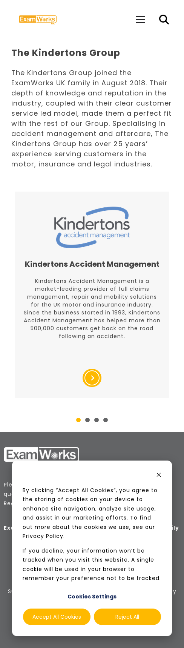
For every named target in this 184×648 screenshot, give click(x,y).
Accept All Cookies (56, 617)
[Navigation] (140, 19)
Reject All (127, 617)
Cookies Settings (92, 596)
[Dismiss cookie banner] (158, 475)
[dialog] (92, 548)
